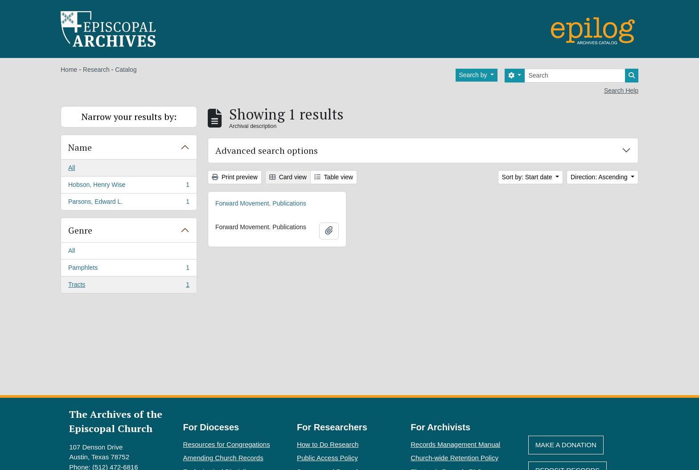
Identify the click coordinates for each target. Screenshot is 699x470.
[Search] (574, 75)
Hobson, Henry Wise (128, 186)
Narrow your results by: (129, 117)
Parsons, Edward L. (128, 203)
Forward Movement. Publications (260, 203)
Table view (333, 177)
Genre (80, 230)
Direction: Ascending (600, 177)
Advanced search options (266, 150)
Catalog (125, 69)
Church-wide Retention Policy (454, 458)
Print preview (235, 177)
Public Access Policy (327, 458)
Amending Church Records (223, 458)
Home (69, 69)
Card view (288, 177)
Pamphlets (128, 269)
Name (80, 147)
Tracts (128, 286)
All (71, 167)
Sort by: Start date (528, 177)
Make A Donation (565, 445)
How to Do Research (327, 444)
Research (96, 69)
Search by (474, 74)
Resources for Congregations (226, 444)
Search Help (621, 90)
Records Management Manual (455, 444)
